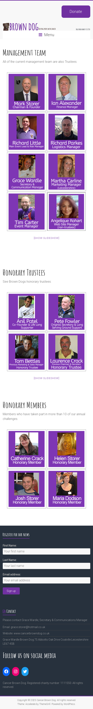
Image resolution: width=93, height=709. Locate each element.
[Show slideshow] (46, 238)
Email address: (12, 574)
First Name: (10, 545)
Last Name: (10, 560)
